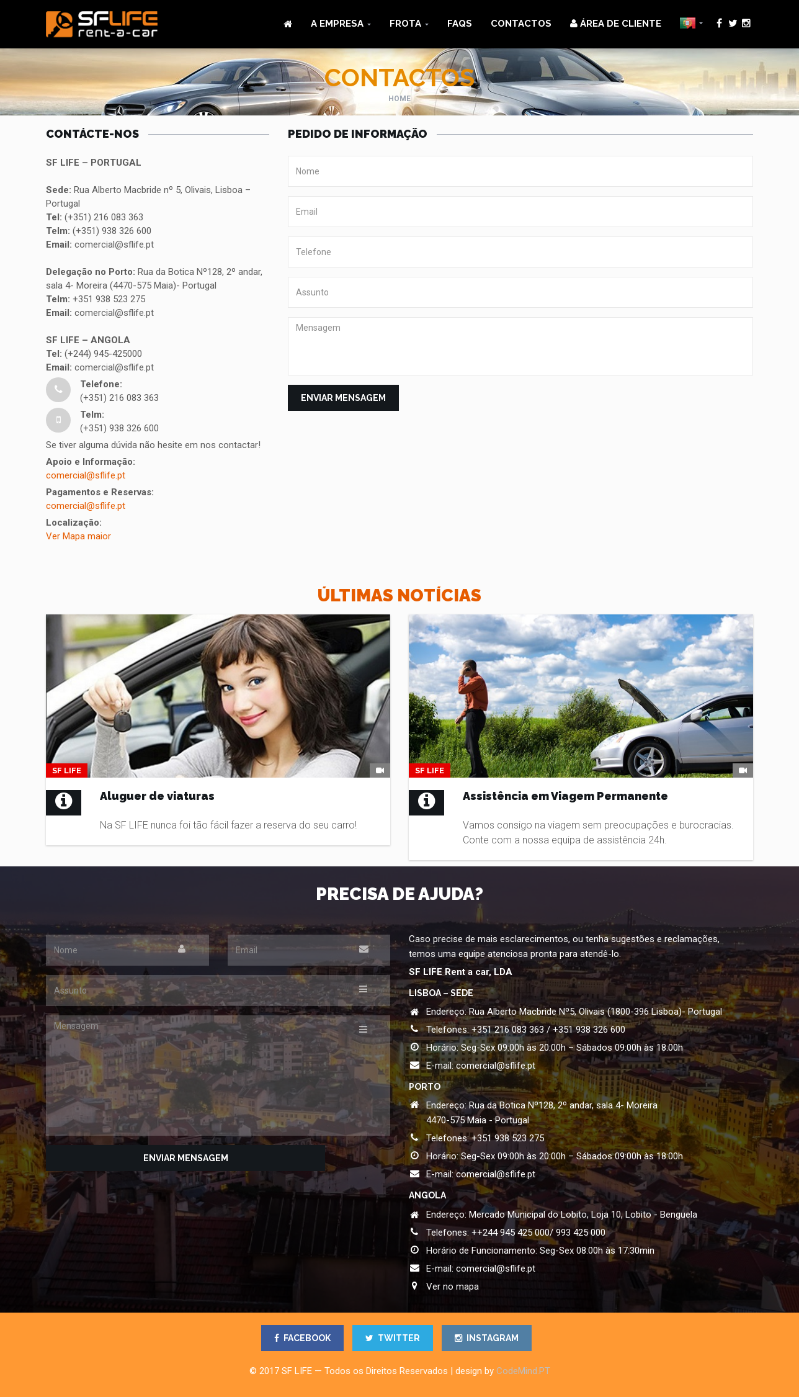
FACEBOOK (302, 1338)
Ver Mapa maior (78, 536)
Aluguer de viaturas (157, 795)
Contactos (521, 23)
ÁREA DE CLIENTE (615, 23)
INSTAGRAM (487, 1338)
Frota (405, 23)
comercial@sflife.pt (85, 475)
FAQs (459, 23)
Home (399, 98)
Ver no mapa (452, 1286)
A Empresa (337, 23)
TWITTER (392, 1338)
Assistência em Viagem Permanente (565, 795)
